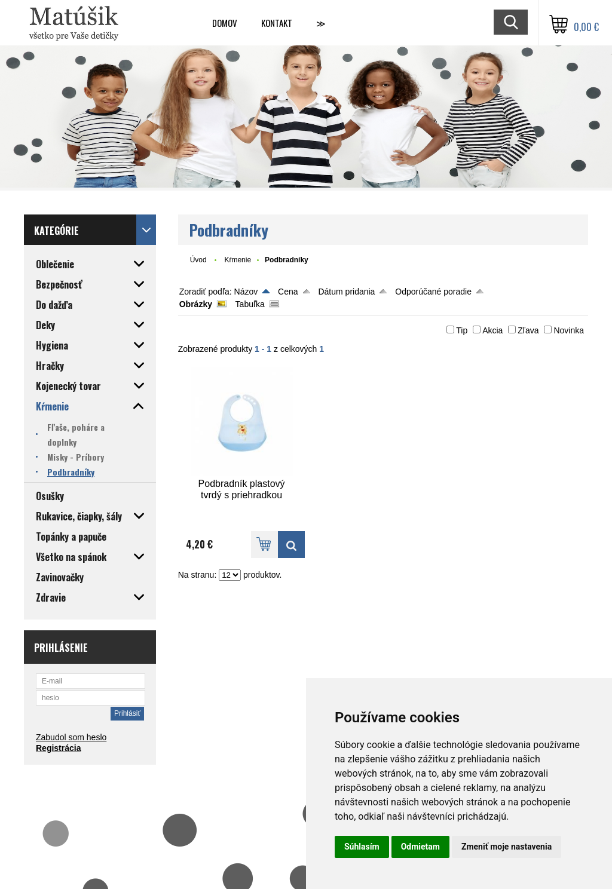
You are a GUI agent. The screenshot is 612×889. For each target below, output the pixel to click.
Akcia (492, 330)
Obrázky (195, 304)
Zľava (528, 330)
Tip (461, 330)
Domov (224, 22)
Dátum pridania (346, 291)
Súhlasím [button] (362, 846)
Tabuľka (250, 304)
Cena (288, 291)
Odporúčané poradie (433, 291)
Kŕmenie (237, 260)
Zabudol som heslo (71, 737)
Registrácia (58, 748)
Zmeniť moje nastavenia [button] (506, 846)
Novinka (568, 330)
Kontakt (276, 22)
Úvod (198, 260)
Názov (246, 291)
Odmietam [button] (420, 846)
